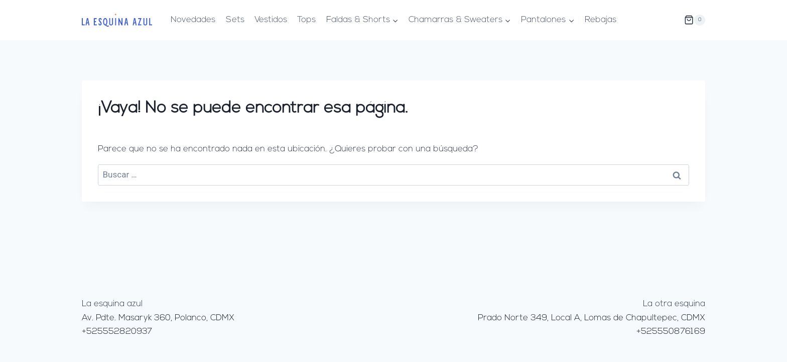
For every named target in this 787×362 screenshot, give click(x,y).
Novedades (193, 20)
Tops (306, 20)
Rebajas (600, 20)
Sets (235, 20)
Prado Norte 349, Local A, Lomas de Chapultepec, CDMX (591, 318)
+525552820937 (117, 331)
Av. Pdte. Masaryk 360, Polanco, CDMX (158, 318)
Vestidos (270, 20)
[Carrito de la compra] (694, 20)
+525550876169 (670, 331)
